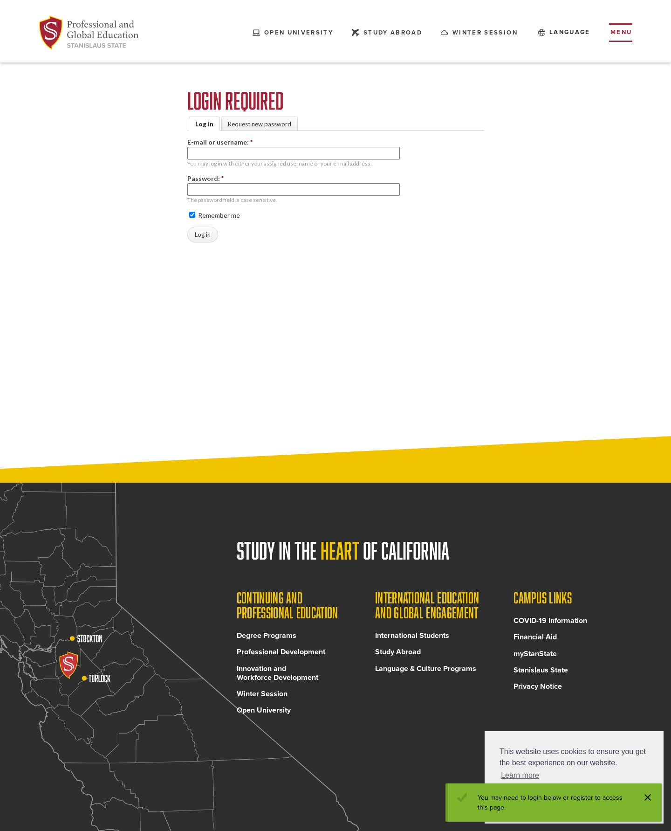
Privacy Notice (538, 688)
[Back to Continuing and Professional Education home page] (89, 33)
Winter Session (262, 696)
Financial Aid (535, 639)
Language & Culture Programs (425, 670)
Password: (205, 178)
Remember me (214, 215)
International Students (412, 638)
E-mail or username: (220, 142)
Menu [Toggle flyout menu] (621, 32)
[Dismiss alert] (647, 797)
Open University (264, 712)
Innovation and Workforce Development (277, 675)
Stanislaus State (541, 672)
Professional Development (281, 654)
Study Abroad (398, 654)
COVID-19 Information (550, 623)
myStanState (535, 655)
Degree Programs (266, 638)
